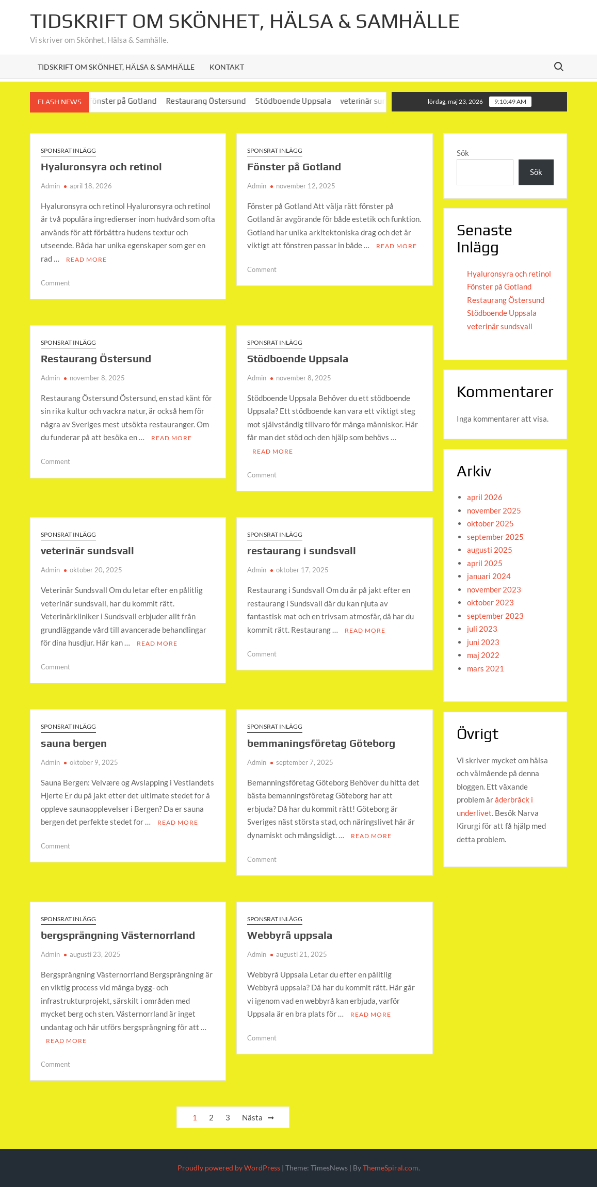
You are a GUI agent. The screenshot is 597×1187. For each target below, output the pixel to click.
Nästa (252, 1117)
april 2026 (485, 497)
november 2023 (494, 589)
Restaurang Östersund (218, 101)
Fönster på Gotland (134, 101)
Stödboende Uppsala (305, 101)
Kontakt (226, 66)
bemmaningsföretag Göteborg (321, 743)
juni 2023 (483, 642)
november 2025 (494, 510)
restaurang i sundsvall (301, 550)
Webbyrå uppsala (289, 935)
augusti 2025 (489, 549)
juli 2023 (482, 628)
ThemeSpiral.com (390, 1167)
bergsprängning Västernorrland (118, 935)
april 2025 (485, 563)
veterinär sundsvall (385, 101)
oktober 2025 (490, 523)
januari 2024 (489, 576)
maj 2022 (483, 655)
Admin (50, 186)
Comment (55, 283)
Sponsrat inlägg (68, 150)
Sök (463, 152)
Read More (86, 259)
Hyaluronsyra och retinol (101, 166)
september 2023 (495, 615)
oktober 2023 (490, 602)
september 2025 (495, 536)
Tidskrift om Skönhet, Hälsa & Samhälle (245, 21)
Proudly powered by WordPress (229, 1167)
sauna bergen (74, 743)
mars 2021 (485, 668)
